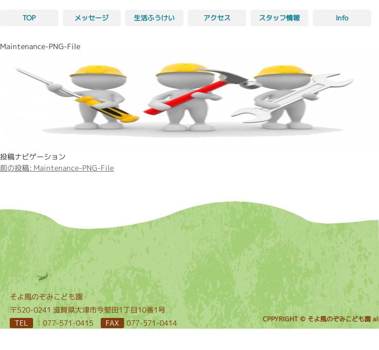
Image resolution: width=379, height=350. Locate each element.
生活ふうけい (154, 18)
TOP (29, 18)
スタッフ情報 (279, 18)
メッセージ (91, 18)
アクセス (217, 18)
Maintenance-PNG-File (57, 168)
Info (342, 18)
